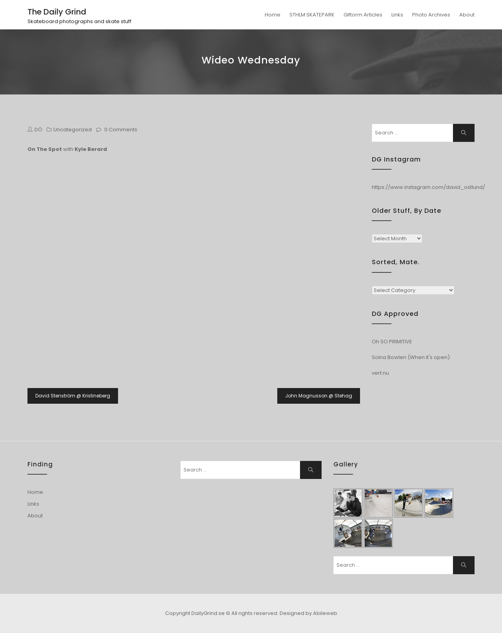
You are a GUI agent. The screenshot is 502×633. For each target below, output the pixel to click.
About (467, 14)
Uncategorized (72, 129)
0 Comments (120, 129)
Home (272, 14)
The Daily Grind (56, 11)
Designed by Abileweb (308, 613)
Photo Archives (431, 14)
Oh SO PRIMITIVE (392, 341)
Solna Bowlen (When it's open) (411, 357)
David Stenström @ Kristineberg (72, 395)
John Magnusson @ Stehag (318, 395)
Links (397, 14)
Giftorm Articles (363, 14)
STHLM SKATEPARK (312, 14)
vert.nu (380, 373)
